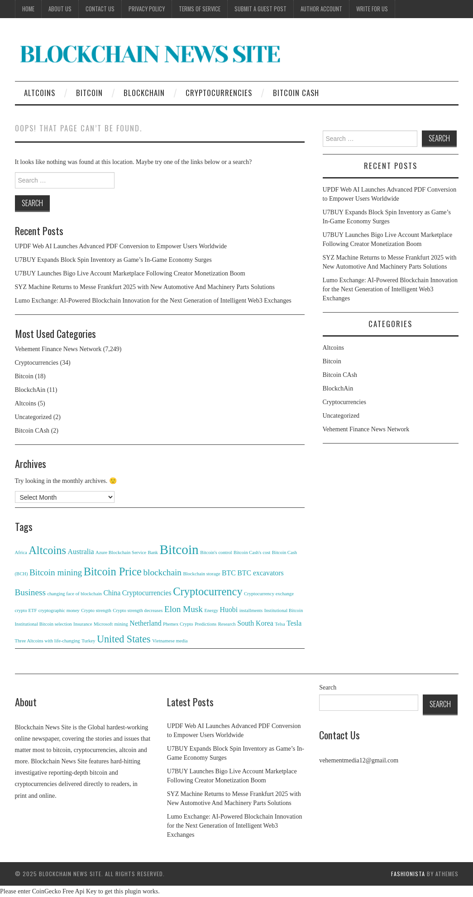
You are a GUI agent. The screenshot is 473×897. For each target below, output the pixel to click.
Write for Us (372, 9)
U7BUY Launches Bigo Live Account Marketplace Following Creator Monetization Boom (130, 273)
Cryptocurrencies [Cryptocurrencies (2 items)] (147, 593)
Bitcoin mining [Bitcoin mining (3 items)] (55, 572)
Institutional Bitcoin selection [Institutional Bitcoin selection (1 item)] (43, 624)
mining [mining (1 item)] (121, 624)
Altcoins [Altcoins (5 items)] (47, 550)
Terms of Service (199, 9)
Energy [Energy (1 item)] (212, 610)
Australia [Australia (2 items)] (81, 551)
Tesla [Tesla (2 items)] (294, 623)
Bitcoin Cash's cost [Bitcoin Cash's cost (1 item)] (252, 552)
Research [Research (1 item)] (227, 624)
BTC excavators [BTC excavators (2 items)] (260, 573)
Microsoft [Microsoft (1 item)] (103, 624)
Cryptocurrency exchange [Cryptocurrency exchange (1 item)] (269, 593)
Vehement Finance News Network (58, 349)
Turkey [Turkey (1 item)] (88, 640)
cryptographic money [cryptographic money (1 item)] (59, 610)
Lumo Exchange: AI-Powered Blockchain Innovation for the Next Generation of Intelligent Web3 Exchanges (153, 300)
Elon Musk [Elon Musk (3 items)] (183, 609)
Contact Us (100, 9)
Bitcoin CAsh (296, 92)
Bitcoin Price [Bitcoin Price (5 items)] (113, 571)
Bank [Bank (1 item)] (153, 552)
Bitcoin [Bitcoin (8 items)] (178, 549)
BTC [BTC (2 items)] (229, 573)
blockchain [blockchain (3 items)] (162, 572)
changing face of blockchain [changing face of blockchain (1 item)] (75, 593)
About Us (60, 9)
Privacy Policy (147, 9)
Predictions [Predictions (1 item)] (205, 624)
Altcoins (39, 92)
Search (327, 687)
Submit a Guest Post (260, 9)
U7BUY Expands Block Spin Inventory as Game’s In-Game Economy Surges (113, 259)
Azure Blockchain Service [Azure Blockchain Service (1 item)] (121, 552)
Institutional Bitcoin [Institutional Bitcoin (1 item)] (283, 610)
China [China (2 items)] (111, 593)
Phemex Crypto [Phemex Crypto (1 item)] (178, 624)
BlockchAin (144, 92)
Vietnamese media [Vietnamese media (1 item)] (169, 640)
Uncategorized (33, 417)
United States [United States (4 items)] (124, 639)
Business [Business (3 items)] (30, 592)
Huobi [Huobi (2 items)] (229, 609)
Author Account (321, 9)
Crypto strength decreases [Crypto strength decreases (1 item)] (137, 610)
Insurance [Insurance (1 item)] (82, 624)
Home (28, 9)
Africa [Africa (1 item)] (21, 552)
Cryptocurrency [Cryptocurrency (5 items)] (207, 591)
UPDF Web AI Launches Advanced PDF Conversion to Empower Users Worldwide (121, 246)
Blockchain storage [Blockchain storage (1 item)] (201, 573)
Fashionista (408, 873)
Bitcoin (89, 92)
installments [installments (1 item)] (251, 610)
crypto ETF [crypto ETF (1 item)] (26, 610)
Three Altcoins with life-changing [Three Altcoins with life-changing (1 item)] (47, 640)
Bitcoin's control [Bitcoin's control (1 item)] (216, 552)
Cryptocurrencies (219, 92)
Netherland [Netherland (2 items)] (145, 623)
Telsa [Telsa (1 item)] (280, 624)
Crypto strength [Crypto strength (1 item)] (96, 610)
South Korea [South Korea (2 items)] (255, 623)
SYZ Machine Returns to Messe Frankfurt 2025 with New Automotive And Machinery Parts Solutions (145, 287)
